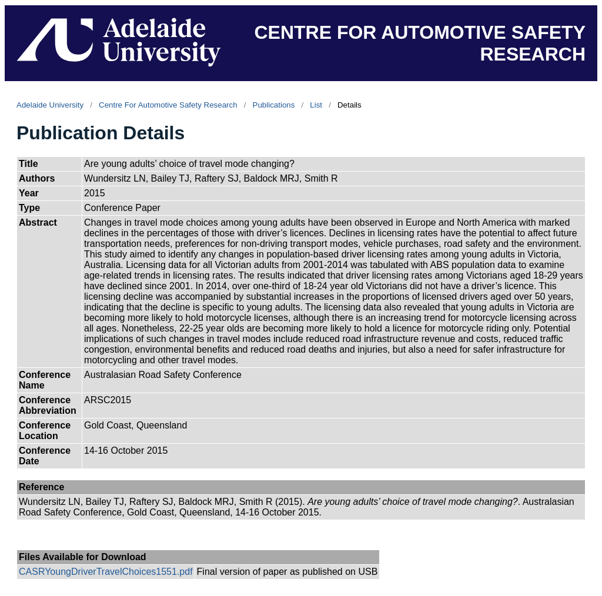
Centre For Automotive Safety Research (168, 105)
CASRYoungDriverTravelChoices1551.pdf (106, 572)
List (316, 105)
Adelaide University (49, 105)
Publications (274, 105)
